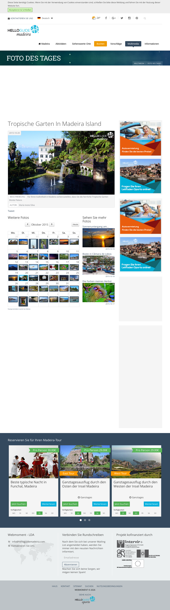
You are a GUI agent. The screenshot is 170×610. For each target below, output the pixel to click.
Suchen (89, 586)
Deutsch (45, 18)
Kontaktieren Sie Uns (23, 545)
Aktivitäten (60, 43)
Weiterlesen (48, 504)
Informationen (152, 43)
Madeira (44, 43)
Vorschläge (116, 43)
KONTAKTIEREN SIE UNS (22, 18)
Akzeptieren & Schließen (20, 9)
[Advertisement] (85, 90)
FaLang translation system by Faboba (19, 309)
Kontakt (65, 586)
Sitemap (77, 586)
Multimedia (133, 43)
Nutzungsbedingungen (109, 586)
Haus (54, 586)
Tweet (11, 210)
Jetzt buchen (19, 504)
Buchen (100, 43)
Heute (75, 224)
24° (95, 17)
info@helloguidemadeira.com (28, 541)
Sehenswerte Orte (81, 43)
